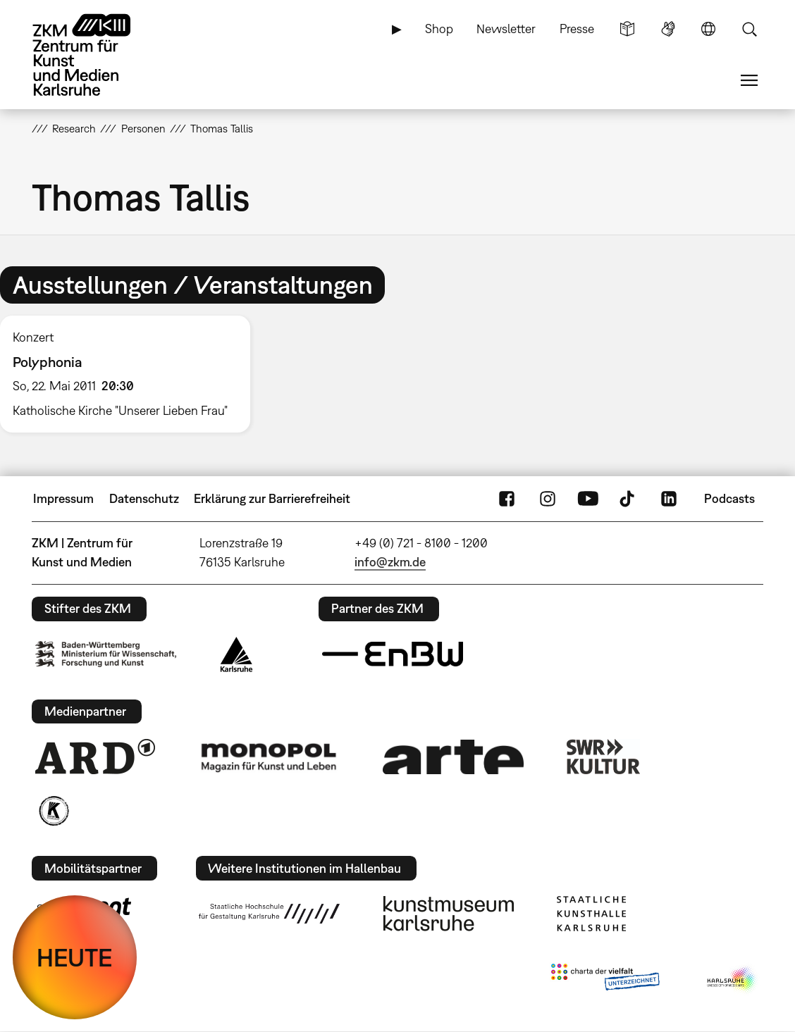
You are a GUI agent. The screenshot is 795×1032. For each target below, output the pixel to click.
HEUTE (75, 957)
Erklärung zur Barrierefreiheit (272, 498)
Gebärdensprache (668, 29)
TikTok (629, 499)
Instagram (548, 499)
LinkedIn (669, 499)
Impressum (63, 498)
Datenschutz (144, 498)
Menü (749, 80)
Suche (749, 29)
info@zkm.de (390, 561)
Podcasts (729, 498)
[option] (131, 374)
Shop (439, 28)
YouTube (588, 499)
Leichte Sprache (627, 29)
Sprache (708, 29)
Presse (577, 28)
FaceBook (507, 499)
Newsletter (506, 28)
